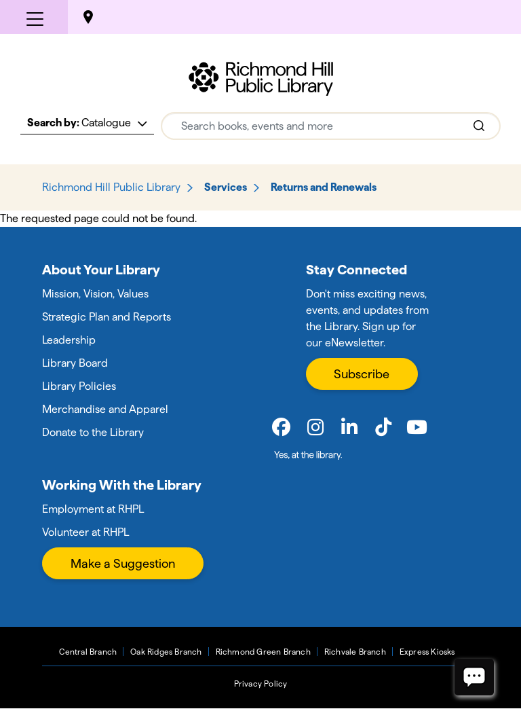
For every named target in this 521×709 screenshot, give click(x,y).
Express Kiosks (427, 651)
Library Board (75, 363)
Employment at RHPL (93, 509)
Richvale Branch (355, 651)
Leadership (69, 340)
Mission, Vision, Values (95, 293)
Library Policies (79, 386)
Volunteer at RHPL (85, 532)
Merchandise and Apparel (105, 409)
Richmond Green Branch (263, 651)
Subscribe (361, 373)
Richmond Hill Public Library (111, 187)
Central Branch (88, 651)
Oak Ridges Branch (165, 651)
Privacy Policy (261, 683)
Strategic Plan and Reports (106, 317)
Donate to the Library (93, 432)
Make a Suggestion (123, 563)
